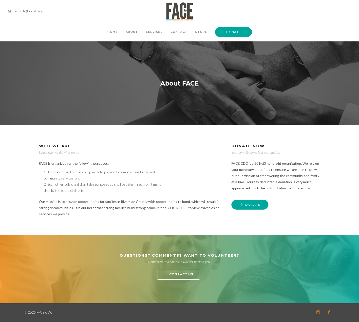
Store (201, 32)
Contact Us (181, 274)
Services (154, 32)
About (132, 32)
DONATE (233, 32)
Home (112, 32)
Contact (178, 32)
